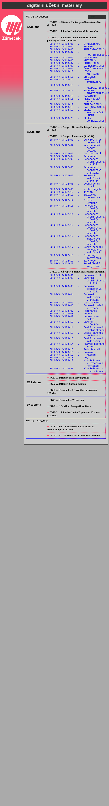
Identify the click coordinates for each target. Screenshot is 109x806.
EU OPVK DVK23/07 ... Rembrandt (73, 361)
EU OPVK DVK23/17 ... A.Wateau (73, 413)
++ (93, 17)
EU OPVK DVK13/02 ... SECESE (71, 49)
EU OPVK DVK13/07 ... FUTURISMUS (74, 69)
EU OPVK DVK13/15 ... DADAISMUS (73, 108)
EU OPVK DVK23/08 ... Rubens (71, 364)
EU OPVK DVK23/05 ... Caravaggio (74, 351)
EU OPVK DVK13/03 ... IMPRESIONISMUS (77, 52)
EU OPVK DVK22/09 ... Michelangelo (76, 217)
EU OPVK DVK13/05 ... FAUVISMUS (73, 62)
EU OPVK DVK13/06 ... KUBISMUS (73, 66)
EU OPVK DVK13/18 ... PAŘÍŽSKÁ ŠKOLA (77, 121)
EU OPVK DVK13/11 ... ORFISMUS (73, 85)
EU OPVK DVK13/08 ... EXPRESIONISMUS (77, 72)
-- (101, 17)
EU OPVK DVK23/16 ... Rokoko (71, 410)
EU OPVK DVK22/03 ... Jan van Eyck (76, 174)
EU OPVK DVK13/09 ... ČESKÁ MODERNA (76, 75)
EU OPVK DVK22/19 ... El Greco (73, 302)
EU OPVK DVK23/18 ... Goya (70, 416)
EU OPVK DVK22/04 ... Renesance (73, 178)
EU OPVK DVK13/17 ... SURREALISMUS (76, 118)
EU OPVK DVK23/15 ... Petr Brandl (75, 407)
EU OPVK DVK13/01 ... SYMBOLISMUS (75, 46)
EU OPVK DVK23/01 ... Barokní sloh (76, 318)
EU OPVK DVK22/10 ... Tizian (71, 220)
